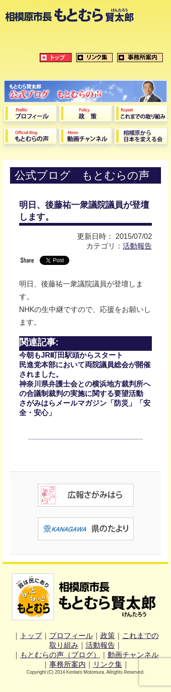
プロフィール (71, 635)
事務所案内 (67, 664)
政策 (107, 635)
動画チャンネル (133, 655)
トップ (31, 635)
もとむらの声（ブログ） (60, 655)
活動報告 (137, 246)
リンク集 (107, 664)
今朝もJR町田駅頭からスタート (71, 355)
